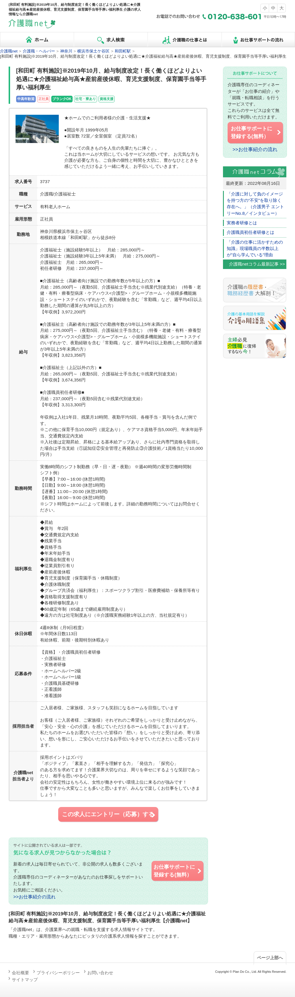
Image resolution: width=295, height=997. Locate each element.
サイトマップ (25, 979)
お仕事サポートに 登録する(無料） (178, 871)
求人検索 (111, 39)
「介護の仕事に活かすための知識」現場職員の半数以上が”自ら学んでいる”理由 (255, 248)
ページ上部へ (270, 957)
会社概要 (20, 972)
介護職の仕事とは (184, 39)
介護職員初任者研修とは (250, 232)
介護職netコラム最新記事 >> (257, 264)
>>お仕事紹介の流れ (34, 896)
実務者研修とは (242, 222)
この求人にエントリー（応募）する (109, 814)
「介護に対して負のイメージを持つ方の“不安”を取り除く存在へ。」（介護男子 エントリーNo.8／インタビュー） (255, 203)
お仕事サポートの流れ (258, 39)
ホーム (37, 39)
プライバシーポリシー (58, 972)
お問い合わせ (100, 972)
